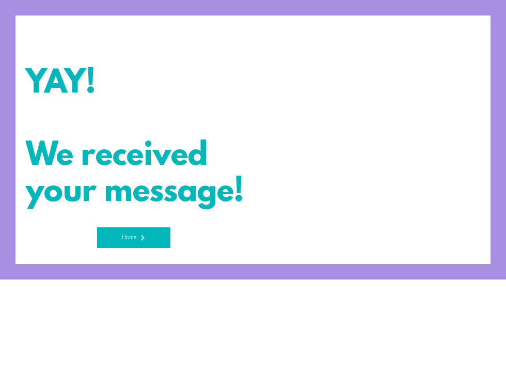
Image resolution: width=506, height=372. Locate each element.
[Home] (133, 237)
